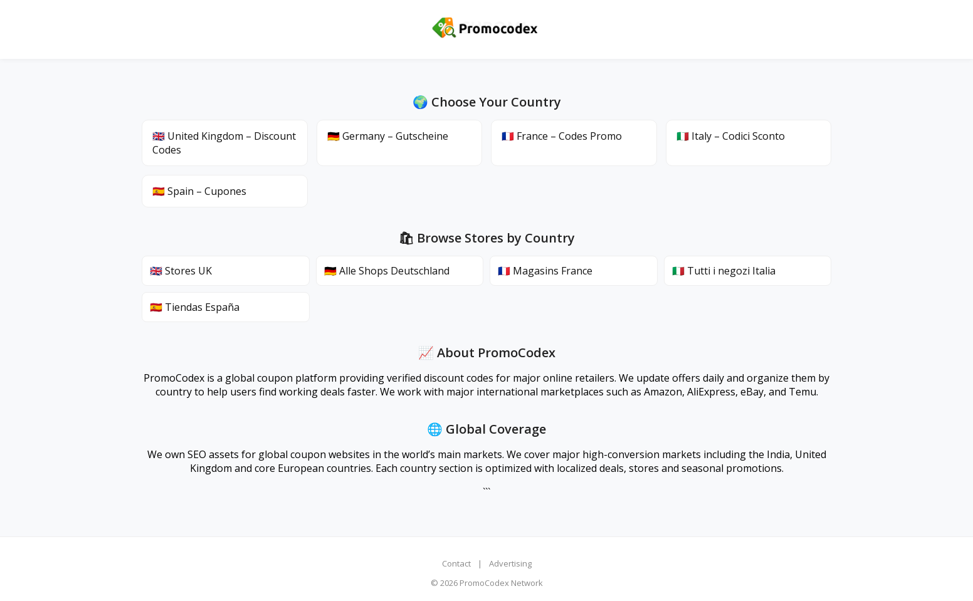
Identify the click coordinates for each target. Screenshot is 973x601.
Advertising (510, 563)
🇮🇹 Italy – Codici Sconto (730, 136)
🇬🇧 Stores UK (181, 271)
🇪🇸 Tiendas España (194, 307)
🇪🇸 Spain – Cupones (199, 191)
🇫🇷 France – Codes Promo (562, 136)
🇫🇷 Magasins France (545, 271)
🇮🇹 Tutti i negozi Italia (724, 271)
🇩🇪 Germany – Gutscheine (387, 136)
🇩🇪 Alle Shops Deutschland (387, 271)
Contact (456, 563)
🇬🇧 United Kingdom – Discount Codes (224, 143)
